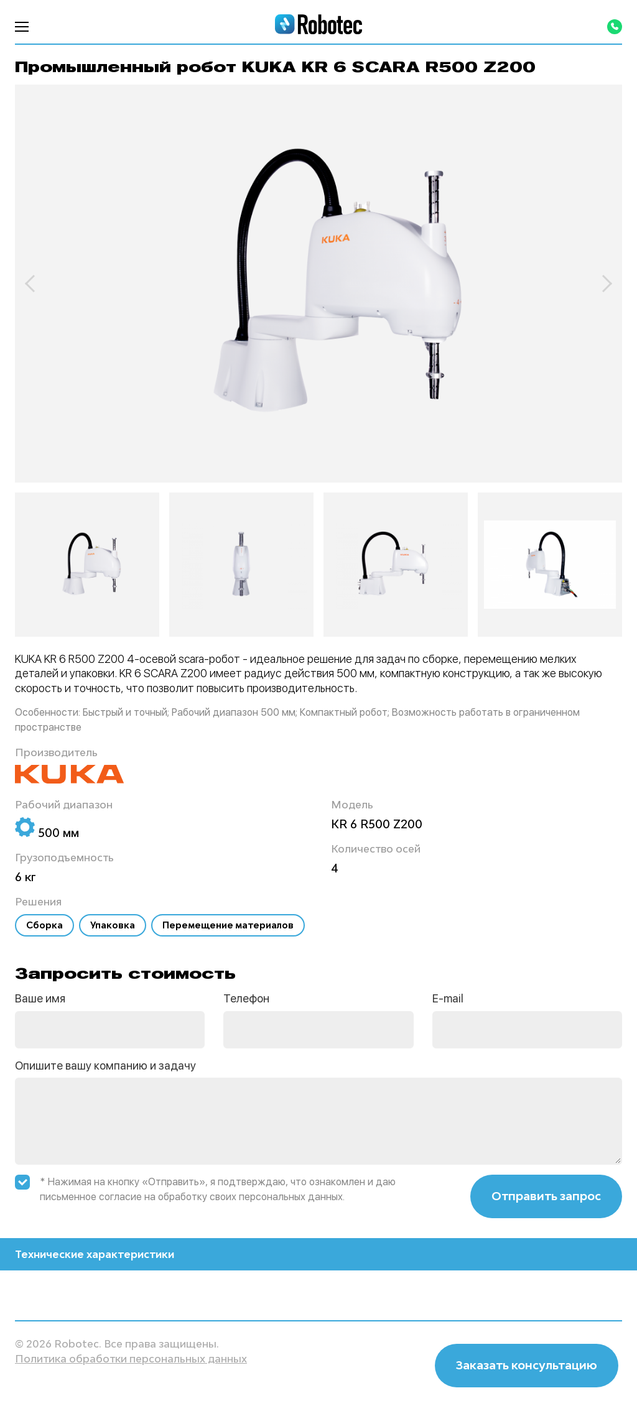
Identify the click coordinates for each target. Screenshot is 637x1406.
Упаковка (112, 925)
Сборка (44, 925)
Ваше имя (40, 998)
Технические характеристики (318, 1254)
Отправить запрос (546, 1196)
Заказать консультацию (526, 1365)
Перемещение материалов (228, 925)
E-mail (447, 998)
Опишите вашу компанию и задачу (105, 1065)
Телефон (246, 998)
